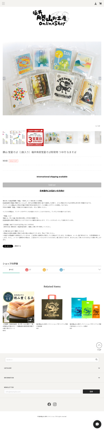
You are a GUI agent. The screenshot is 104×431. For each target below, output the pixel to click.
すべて (11, 269)
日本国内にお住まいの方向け (52, 190)
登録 (91, 391)
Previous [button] (4, 78)
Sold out (52, 185)
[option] (52, 78)
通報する (17, 246)
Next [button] (100, 78)
